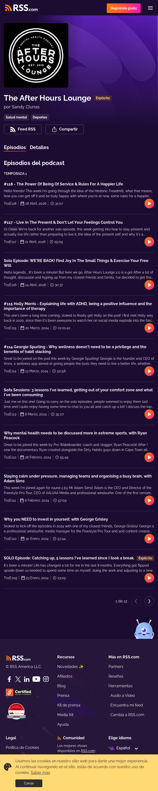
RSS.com (88, 751)
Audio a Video (122, 695)
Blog (61, 686)
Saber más (40, 772)
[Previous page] (136, 601)
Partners (115, 666)
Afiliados (64, 676)
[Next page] (149, 601)
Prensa (63, 695)
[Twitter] (18, 679)
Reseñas (115, 676)
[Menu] (150, 8)
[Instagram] (46, 679)
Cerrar (29, 783)
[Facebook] (9, 679)
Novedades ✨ (70, 666)
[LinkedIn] (27, 679)
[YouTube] (36, 679)
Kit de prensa (68, 705)
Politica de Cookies (22, 747)
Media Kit (65, 715)
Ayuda (63, 724)
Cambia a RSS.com (127, 715)
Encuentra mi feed (126, 705)
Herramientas (120, 686)
